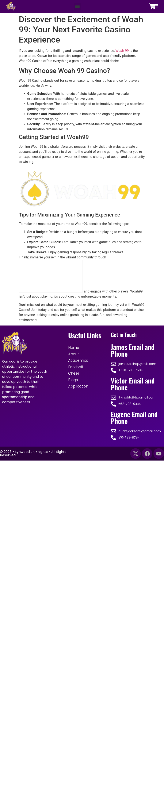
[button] (77, 6)
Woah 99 (122, 51)
